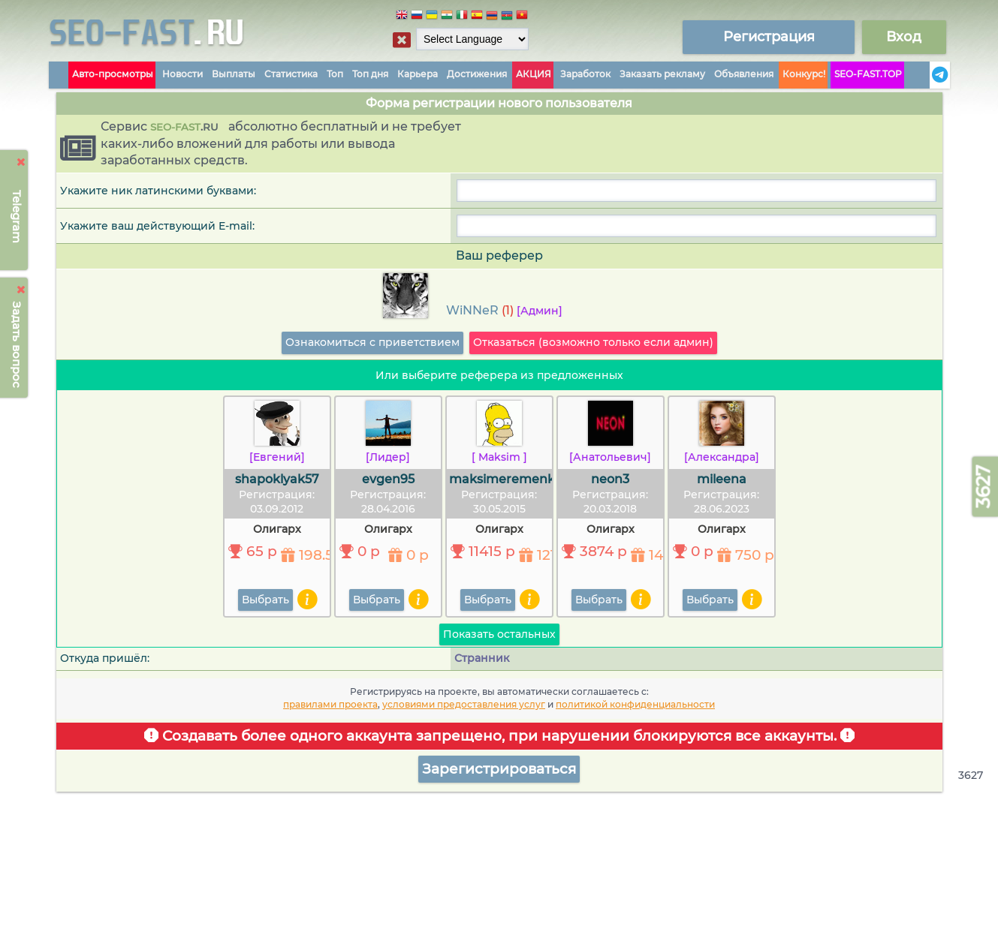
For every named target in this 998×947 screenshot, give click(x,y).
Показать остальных (499, 634)
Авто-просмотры (112, 74)
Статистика (291, 74)
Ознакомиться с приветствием (372, 342)
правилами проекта (330, 704)
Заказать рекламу (662, 74)
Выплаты (233, 74)
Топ (335, 74)
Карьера (417, 74)
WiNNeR (472, 310)
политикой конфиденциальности (635, 704)
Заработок (585, 74)
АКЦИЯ (533, 74)
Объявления (743, 74)
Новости (182, 74)
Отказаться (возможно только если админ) (593, 342)
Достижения (477, 74)
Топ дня (370, 74)
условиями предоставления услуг (463, 704)
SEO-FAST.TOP (868, 74)
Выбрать (265, 599)
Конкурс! (803, 74)
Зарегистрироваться (499, 768)
